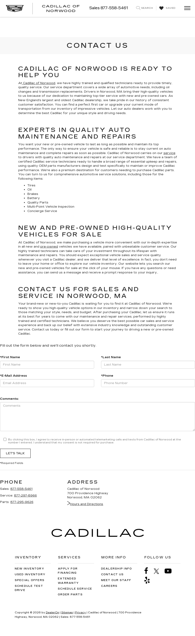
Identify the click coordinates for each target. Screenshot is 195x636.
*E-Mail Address (13, 376)
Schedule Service (75, 588)
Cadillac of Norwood (38, 83)
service (169, 153)
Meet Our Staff (116, 580)
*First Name (10, 357)
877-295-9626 (21, 502)
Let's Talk (15, 453)
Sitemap (67, 612)
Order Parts (70, 594)
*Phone (107, 376)
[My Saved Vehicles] (166, 8)
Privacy (80, 612)
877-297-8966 (25, 495)
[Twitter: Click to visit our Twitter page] (159, 571)
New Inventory (29, 568)
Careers (109, 586)
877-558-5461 (21, 489)
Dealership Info (116, 568)
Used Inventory (30, 574)
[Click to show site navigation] (186, 8)
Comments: (9, 399)
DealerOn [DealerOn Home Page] (52, 612)
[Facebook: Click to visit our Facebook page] (148, 570)
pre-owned (49, 246)
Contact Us (112, 574)
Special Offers (30, 580)
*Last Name (111, 357)
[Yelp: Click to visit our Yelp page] (149, 580)
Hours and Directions (85, 504)
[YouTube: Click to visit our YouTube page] (170, 570)
